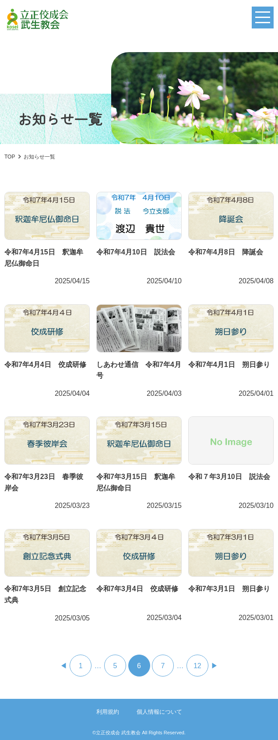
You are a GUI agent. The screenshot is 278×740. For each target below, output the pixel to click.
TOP (9, 157)
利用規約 (107, 711)
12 (197, 666)
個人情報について (159, 711)
